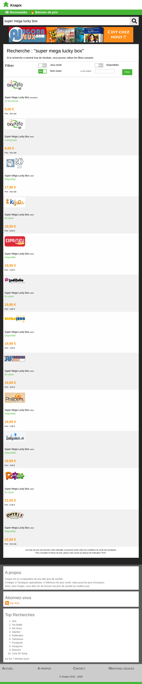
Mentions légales (121, 668)
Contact (79, 668)
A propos (44, 668)
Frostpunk (17, 642)
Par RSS (14, 603)
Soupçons (17, 646)
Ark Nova (17, 628)
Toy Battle (17, 624)
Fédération (17, 635)
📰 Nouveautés (16, 12)
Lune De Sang (19, 653)
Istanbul (16, 632)
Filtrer (127, 72)
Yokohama (17, 639)
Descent (16, 649)
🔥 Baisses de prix (44, 12)
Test (14, 621)
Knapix (12, 5)
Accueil (7, 668)
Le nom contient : (86, 71)
